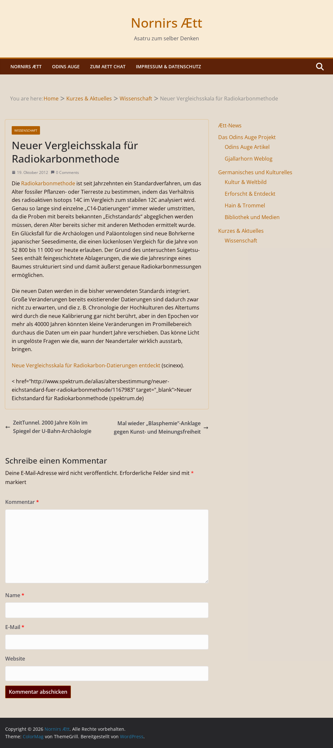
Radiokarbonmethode (48, 183)
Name (14, 595)
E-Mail (14, 627)
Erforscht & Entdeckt (250, 193)
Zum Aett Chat (108, 66)
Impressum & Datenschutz (168, 66)
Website (15, 658)
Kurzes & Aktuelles (241, 230)
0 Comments (65, 172)
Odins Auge (66, 66)
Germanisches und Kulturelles (255, 172)
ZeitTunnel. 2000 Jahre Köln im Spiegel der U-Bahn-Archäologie (48, 427)
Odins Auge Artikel (247, 147)
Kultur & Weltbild (246, 182)
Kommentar (22, 501)
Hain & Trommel (245, 205)
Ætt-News (230, 125)
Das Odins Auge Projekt (247, 137)
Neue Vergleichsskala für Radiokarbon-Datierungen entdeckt (86, 365)
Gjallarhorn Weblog (249, 158)
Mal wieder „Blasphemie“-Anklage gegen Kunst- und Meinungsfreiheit (161, 427)
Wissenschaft (25, 130)
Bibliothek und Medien (252, 217)
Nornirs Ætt (166, 23)
